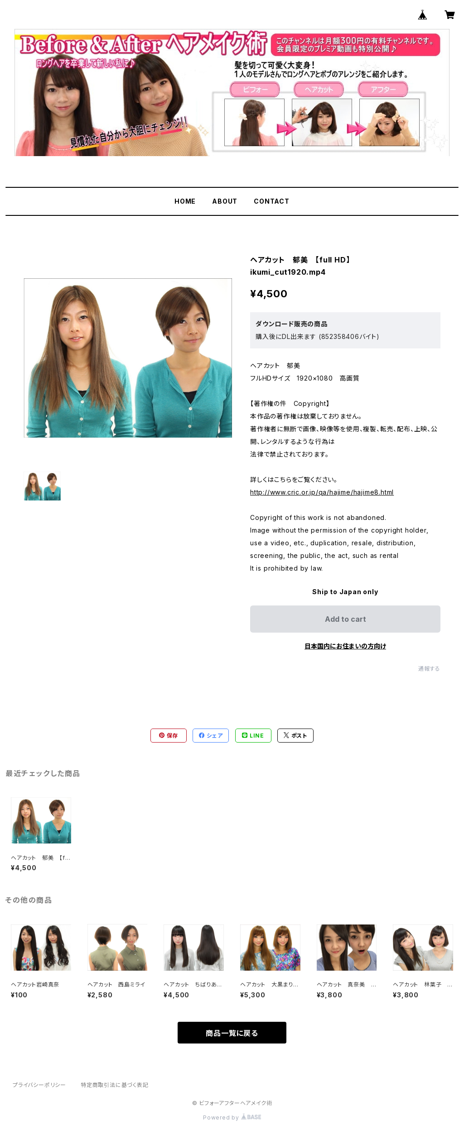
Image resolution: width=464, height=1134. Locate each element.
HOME (185, 201)
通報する (429, 668)
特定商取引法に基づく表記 (115, 1085)
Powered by (232, 1117)
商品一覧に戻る (232, 1033)
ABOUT (224, 201)
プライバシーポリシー (39, 1085)
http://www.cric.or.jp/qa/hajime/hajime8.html (322, 492)
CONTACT (272, 201)
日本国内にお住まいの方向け (345, 646)
